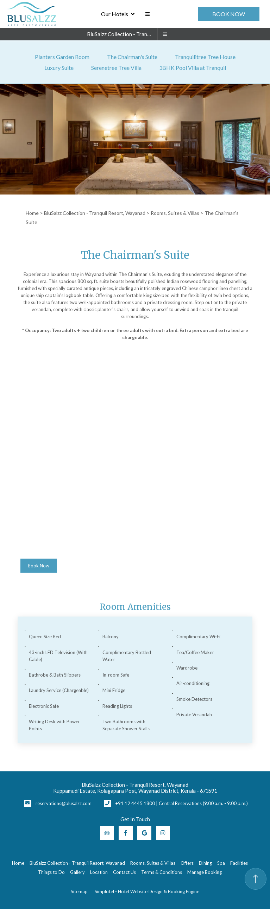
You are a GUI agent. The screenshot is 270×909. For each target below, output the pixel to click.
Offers (187, 863)
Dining (205, 863)
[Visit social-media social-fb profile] (126, 833)
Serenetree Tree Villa (116, 67)
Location (99, 872)
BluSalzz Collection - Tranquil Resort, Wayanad (122, 34)
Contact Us (124, 872)
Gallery (77, 872)
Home (32, 213)
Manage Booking (204, 872)
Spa (221, 863)
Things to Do (51, 872)
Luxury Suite (59, 67)
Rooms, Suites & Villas (175, 213)
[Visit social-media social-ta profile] (107, 833)
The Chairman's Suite (132, 56)
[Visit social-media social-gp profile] (144, 833)
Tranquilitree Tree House (205, 56)
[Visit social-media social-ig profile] (163, 833)
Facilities (239, 863)
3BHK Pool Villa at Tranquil (192, 67)
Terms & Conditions (161, 872)
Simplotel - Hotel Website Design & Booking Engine (147, 891)
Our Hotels (117, 14)
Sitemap (79, 891)
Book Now (228, 14)
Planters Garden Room (62, 56)
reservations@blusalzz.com (64, 803)
